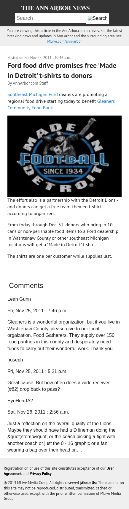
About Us (88, 482)
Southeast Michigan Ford (33, 94)
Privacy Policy (41, 473)
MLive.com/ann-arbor (64, 41)
